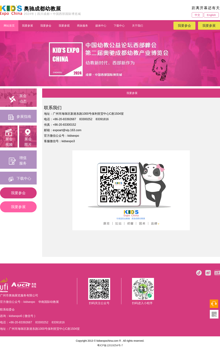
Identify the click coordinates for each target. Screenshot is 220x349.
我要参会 (45, 25)
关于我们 (137, 25)
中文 (197, 14)
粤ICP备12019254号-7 (110, 345)
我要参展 (27, 25)
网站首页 (9, 25)
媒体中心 (100, 25)
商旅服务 (82, 25)
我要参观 (64, 25)
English (211, 14)
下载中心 (119, 25)
